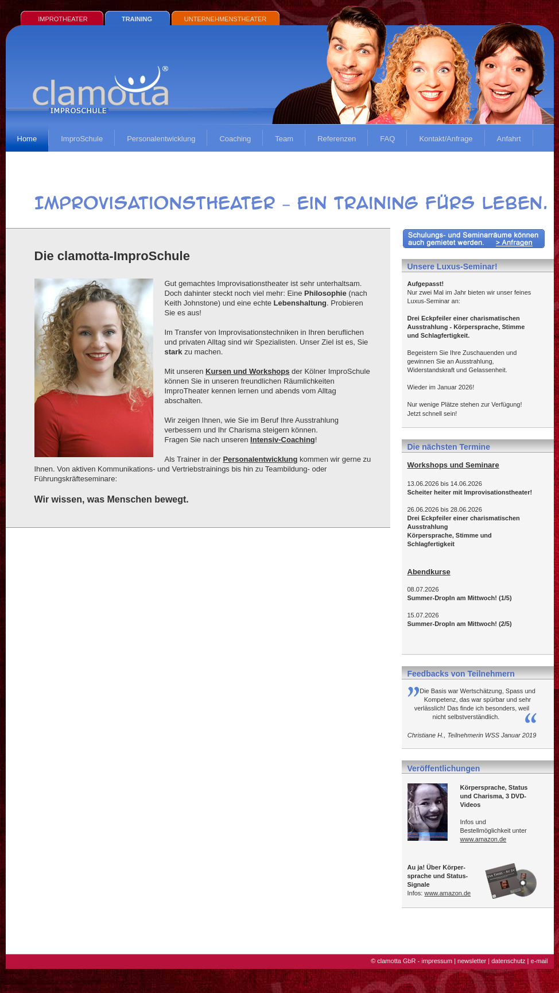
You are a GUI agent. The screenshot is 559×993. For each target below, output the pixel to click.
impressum (436, 960)
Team (284, 138)
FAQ (387, 138)
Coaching (235, 138)
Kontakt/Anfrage (445, 138)
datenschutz (508, 960)
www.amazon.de (483, 839)
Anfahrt (509, 138)
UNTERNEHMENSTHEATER (225, 19)
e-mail (539, 960)
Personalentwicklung (161, 138)
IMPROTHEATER (63, 19)
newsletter (471, 960)
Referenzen (336, 138)
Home (27, 138)
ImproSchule (82, 138)
